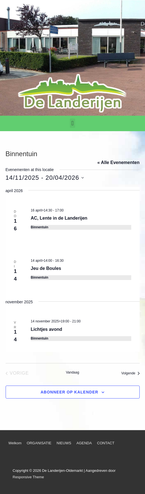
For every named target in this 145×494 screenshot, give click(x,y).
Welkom (15, 443)
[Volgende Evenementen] (130, 373)
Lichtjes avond (46, 329)
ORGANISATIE (39, 443)
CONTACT (105, 443)
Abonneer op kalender (69, 392)
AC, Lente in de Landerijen (59, 218)
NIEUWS (64, 443)
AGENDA (84, 443)
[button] (72, 123)
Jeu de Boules (46, 268)
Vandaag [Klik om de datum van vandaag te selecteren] (72, 372)
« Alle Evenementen (118, 162)
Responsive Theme (28, 477)
